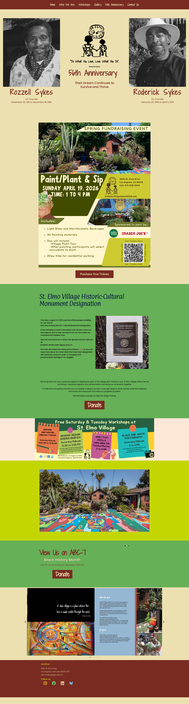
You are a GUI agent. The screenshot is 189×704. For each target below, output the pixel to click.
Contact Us (133, 4)
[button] (25, 622)
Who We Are (67, 4)
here (81, 349)
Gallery (97, 4)
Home (52, 4)
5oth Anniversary (114, 4)
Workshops (84, 4)
